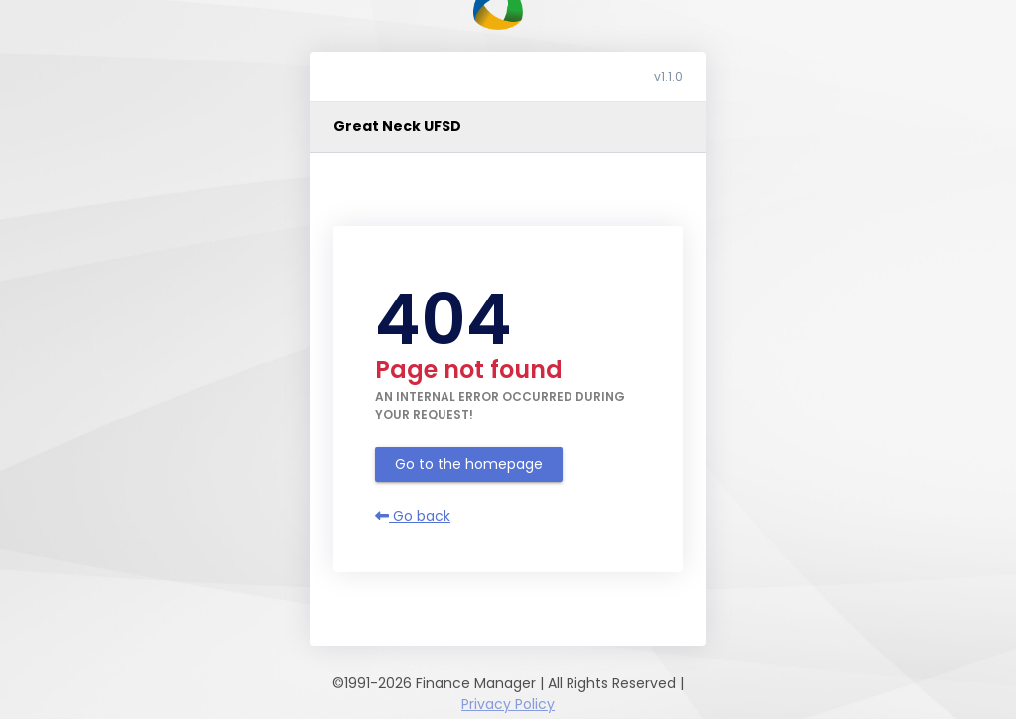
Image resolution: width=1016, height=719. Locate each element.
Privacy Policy (508, 704)
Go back (412, 516)
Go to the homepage (469, 464)
